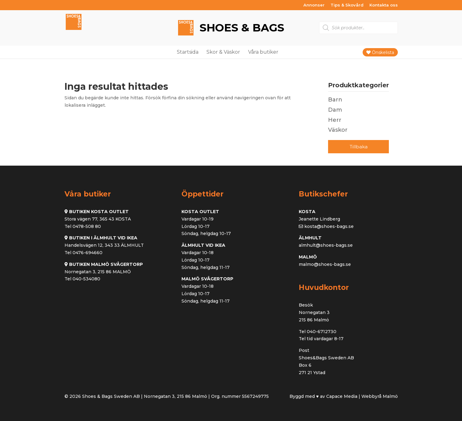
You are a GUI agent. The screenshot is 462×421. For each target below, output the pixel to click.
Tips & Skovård (347, 5)
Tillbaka (359, 147)
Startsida (187, 52)
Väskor (338, 129)
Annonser (314, 5)
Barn (335, 99)
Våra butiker (263, 52)
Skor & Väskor (223, 52)
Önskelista (380, 52)
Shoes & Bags (240, 27)
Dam (335, 109)
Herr (334, 120)
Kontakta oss (383, 5)
